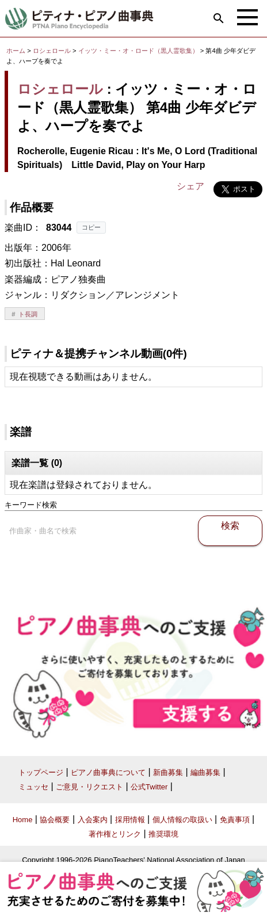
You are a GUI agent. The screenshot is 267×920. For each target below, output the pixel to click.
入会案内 (93, 819)
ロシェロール (52, 50)
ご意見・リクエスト (89, 786)
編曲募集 (205, 772)
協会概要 (55, 819)
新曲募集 (168, 772)
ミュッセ (33, 786)
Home (23, 819)
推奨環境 (163, 834)
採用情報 (130, 819)
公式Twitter (149, 786)
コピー (91, 227)
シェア (190, 186)
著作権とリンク (115, 834)
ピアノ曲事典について (108, 772)
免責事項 (235, 819)
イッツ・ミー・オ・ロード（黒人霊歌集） (139, 50)
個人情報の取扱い (182, 819)
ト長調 (27, 314)
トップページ (40, 772)
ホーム (15, 50)
